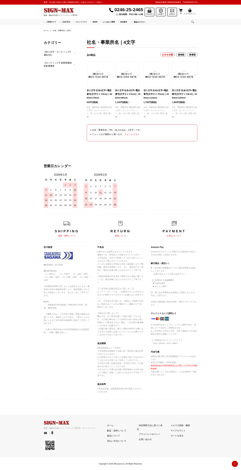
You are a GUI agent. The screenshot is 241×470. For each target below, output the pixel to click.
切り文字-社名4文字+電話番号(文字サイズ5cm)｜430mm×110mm (156, 94)
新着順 (192, 54)
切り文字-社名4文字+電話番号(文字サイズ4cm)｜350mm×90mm (127, 94)
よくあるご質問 (109, 22)
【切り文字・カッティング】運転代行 (58, 53)
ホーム (46, 30)
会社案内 (123, 22)
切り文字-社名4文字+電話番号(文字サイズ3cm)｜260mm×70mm (99, 94)
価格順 (181, 54)
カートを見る (175, 435)
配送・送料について (114, 430)
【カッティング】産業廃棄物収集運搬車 (58, 64)
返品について (111, 435)
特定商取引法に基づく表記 (150, 425)
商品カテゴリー (140, 22)
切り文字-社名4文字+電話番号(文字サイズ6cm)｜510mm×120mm (184, 94)
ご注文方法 (65, 22)
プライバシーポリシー (147, 430)
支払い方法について (114, 441)
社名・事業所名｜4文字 (63, 30)
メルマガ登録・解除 (178, 425)
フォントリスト (81, 22)
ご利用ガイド (51, 22)
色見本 (95, 22)
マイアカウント (176, 430)
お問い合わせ (143, 435)
